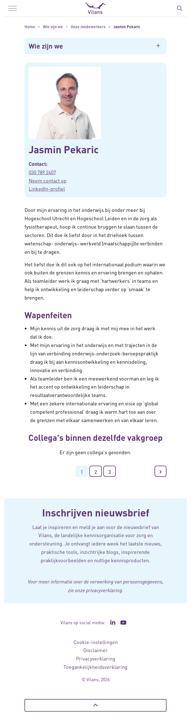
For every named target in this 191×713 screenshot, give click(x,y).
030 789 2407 (42, 172)
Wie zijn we (46, 46)
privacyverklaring (104, 590)
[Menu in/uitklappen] (12, 8)
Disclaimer (95, 650)
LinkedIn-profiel (47, 188)
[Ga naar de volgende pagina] (160, 471)
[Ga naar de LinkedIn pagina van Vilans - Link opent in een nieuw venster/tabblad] (112, 622)
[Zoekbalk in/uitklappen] (180, 8)
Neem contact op (48, 180)
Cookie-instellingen (96, 642)
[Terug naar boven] (95, 705)
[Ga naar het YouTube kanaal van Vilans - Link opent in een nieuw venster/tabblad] (123, 622)
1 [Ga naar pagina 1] (81, 471)
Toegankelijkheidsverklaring (95, 667)
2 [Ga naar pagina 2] (95, 471)
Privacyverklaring (95, 658)
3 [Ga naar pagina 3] (109, 471)
